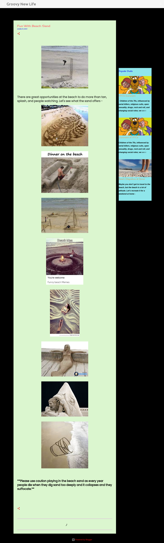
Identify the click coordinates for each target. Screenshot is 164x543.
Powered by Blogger (82, 540)
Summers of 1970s (128, 137)
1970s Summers (127, 95)
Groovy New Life (21, 4)
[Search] (39, 4)
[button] (18, 33)
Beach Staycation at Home (132, 179)
